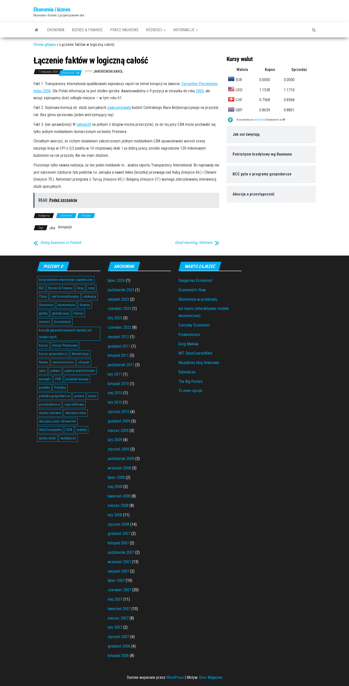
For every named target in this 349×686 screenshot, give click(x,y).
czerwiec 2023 (119, 308)
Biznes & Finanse (87, 30)
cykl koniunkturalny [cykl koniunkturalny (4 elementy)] (65, 296)
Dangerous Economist (195, 280)
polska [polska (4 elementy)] (79, 396)
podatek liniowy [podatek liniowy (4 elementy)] (77, 379)
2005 (200, 91)
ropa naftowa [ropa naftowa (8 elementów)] (74, 404)
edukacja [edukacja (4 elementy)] (89, 296)
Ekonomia (55, 30)
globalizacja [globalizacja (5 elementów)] (60, 313)
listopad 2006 (118, 655)
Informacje (185, 30)
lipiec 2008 (116, 477)
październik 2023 (121, 290)
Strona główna (44, 44)
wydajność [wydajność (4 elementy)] (68, 438)
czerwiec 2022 (119, 327)
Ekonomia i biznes (52, 9)
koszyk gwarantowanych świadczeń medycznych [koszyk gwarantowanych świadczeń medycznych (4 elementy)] (65, 333)
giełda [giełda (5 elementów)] (43, 313)
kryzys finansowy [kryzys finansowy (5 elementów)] (65, 345)
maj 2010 (115, 393)
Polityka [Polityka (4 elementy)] (60, 387)
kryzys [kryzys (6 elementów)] (43, 345)
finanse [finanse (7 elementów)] (85, 305)
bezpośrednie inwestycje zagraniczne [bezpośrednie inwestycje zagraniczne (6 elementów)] (66, 279)
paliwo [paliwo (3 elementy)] (55, 370)
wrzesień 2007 (119, 561)
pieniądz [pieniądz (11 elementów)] (45, 379)
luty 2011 (115, 374)
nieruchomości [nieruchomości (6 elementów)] (63, 362)
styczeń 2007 (118, 636)
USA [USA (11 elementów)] (69, 429)
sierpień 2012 (118, 336)
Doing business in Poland (60, 242)
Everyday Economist (194, 325)
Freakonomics (189, 334)
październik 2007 (121, 552)
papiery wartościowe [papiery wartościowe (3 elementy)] (80, 370)
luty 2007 (115, 627)
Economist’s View (192, 290)
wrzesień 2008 (119, 468)
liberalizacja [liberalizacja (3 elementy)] (80, 354)
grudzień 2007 (119, 533)
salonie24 (84, 124)
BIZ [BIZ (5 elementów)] (41, 288)
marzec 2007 (118, 618)
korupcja (65, 227)
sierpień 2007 (118, 571)
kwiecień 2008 (119, 496)
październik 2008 (121, 458)
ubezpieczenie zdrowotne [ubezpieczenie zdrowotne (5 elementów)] (57, 421)
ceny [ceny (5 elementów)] (91, 288)
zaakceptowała (119, 107)
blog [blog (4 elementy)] (80, 288)
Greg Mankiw (188, 344)
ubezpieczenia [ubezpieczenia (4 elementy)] (75, 413)
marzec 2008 (118, 505)
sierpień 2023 (118, 299)
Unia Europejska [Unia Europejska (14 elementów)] (50, 429)
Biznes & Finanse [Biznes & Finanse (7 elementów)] (60, 288)
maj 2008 (115, 486)
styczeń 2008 (118, 524)
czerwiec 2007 (119, 590)
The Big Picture (190, 381)
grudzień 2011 (119, 346)
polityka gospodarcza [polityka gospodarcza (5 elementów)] (54, 396)
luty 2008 (115, 515)
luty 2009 (115, 439)
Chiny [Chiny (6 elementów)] (43, 296)
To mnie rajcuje (190, 390)
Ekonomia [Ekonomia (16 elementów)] (46, 305)
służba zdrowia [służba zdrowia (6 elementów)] (50, 413)
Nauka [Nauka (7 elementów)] (43, 362)
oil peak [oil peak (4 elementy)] (83, 362)
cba (52, 228)
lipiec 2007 (116, 580)
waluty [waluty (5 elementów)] (81, 429)
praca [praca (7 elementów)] (92, 396)
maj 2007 (115, 599)
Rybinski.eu (186, 372)
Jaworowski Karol (108, 71)
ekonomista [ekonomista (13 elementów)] (66, 305)
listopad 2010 (118, 383)
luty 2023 (115, 318)
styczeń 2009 (118, 449)
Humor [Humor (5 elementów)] (78, 313)
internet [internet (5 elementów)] (44, 322)
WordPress (175, 677)
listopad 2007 (118, 543)
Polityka (86, 215)
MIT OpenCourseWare (195, 353)
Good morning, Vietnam (193, 242)
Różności (156, 30)
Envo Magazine (210, 677)
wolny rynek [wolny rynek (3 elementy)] (47, 438)
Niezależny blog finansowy (198, 362)
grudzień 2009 (119, 421)
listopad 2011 (118, 355)
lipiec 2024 (116, 280)
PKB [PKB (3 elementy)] (58, 379)
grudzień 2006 (119, 646)
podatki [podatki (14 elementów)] (44, 387)
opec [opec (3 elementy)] (42, 370)
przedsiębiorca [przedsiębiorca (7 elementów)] (49, 404)
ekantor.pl (258, 119)
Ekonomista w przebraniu (197, 299)
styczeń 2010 (118, 411)
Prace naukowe (124, 30)
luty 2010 (115, 402)
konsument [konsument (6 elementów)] (62, 322)
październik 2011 (121, 364)
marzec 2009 (118, 430)
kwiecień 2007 (119, 608)
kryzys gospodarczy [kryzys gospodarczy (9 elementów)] (53, 354)
